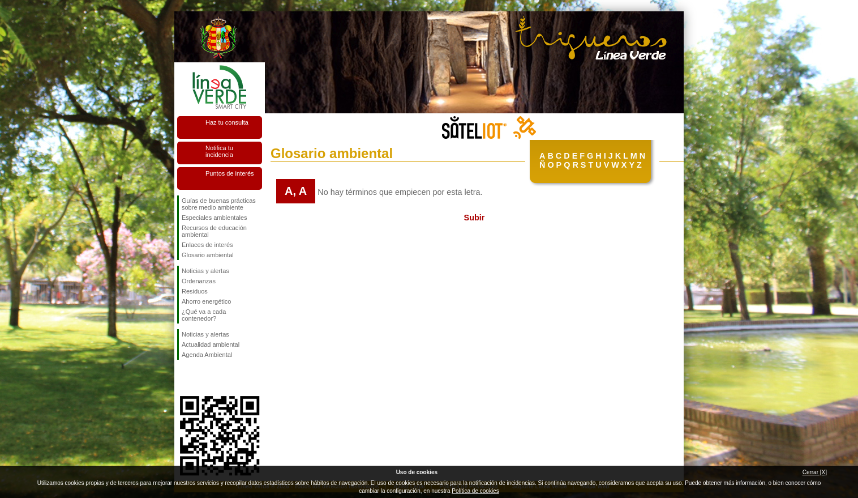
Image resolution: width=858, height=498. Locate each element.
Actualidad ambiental (210, 344)
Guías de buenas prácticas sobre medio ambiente (219, 204)
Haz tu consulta (226, 122)
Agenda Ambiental (207, 354)
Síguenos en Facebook (184, 378)
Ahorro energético (206, 301)
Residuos (195, 291)
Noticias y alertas (205, 270)
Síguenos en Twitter (202, 378)
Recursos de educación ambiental (214, 231)
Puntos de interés (229, 173)
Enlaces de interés (207, 244)
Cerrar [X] (815, 472)
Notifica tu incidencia (219, 151)
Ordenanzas (199, 281)
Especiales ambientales (214, 217)
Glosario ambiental (208, 255)
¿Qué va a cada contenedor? (204, 315)
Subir (474, 217)
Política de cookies (475, 491)
